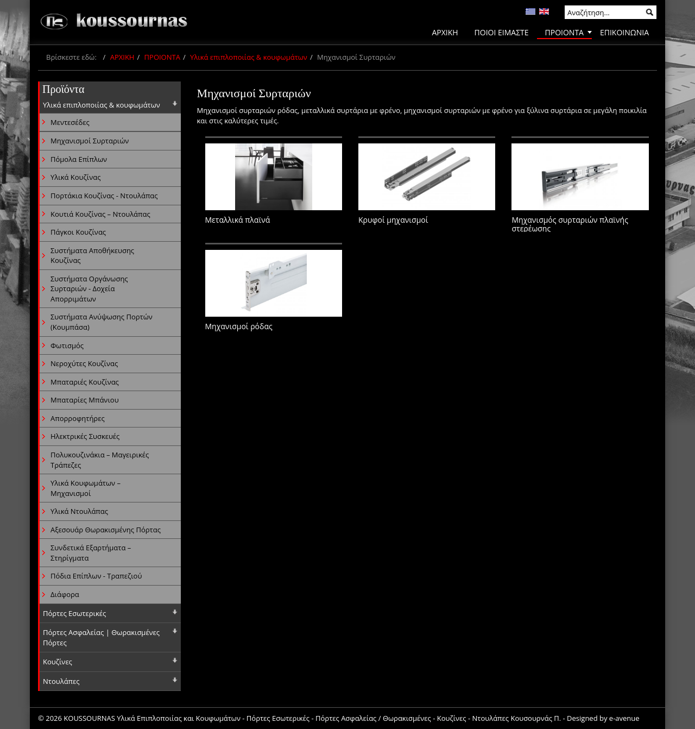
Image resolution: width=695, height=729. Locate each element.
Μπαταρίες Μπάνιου (84, 400)
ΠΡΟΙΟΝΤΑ (162, 57)
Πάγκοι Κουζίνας (78, 232)
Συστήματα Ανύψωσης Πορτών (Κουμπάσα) (101, 322)
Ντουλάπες (61, 681)
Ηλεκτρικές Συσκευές (84, 436)
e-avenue (624, 718)
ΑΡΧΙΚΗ (122, 57)
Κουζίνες (57, 662)
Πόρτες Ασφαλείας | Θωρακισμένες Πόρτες (101, 637)
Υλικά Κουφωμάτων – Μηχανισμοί (85, 488)
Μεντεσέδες (70, 122)
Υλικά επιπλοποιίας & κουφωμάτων (248, 57)
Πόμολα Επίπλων (78, 159)
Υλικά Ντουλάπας (79, 511)
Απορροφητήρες (77, 418)
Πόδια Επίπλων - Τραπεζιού (96, 576)
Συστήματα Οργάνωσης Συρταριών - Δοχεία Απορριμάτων (89, 289)
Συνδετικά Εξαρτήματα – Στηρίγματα (90, 553)
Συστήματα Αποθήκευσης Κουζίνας (92, 256)
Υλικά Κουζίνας (75, 177)
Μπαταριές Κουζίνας (84, 382)
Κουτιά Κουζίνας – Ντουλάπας (100, 214)
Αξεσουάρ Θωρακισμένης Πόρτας (105, 530)
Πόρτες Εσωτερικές (74, 613)
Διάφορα (64, 594)
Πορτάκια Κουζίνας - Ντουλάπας (104, 195)
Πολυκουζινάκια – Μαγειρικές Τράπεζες (99, 460)
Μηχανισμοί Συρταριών (89, 141)
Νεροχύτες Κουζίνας (84, 363)
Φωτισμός (67, 345)
